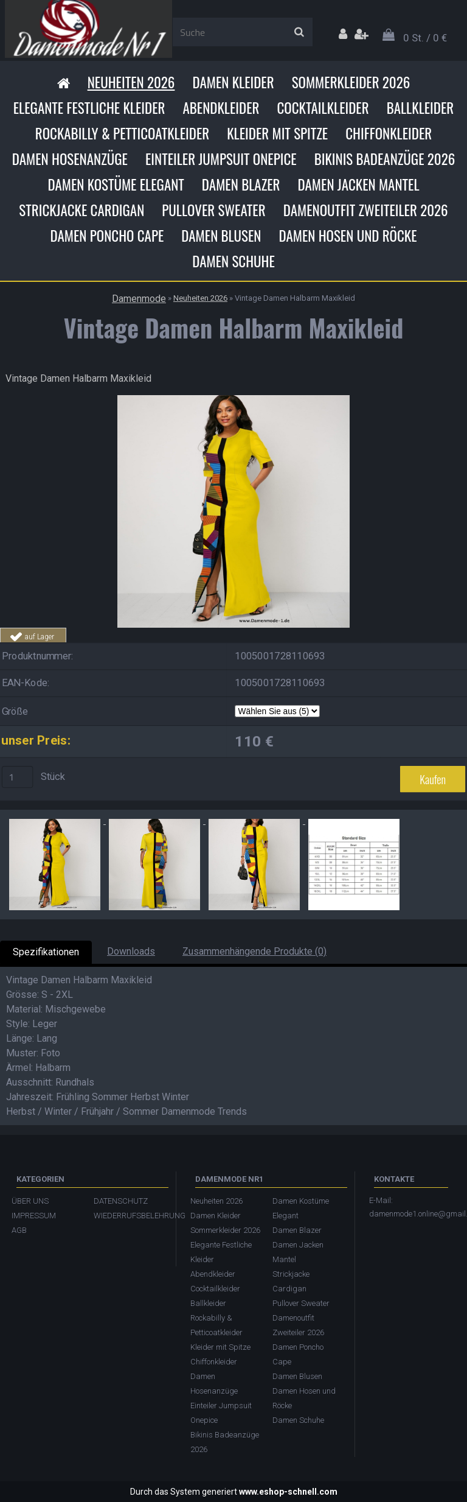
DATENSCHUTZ (121, 1200)
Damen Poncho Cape (107, 235)
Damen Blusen (221, 235)
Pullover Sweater (213, 210)
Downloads (131, 951)
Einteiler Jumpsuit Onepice (221, 159)
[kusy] (17, 777)
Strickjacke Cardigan (81, 210)
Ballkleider (420, 107)
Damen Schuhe (233, 261)
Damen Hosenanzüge (70, 159)
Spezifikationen (46, 952)
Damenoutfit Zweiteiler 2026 (365, 210)
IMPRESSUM (34, 1215)
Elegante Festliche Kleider (89, 107)
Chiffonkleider (388, 133)
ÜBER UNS (30, 1200)
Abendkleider (220, 107)
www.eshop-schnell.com (288, 1492)
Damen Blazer (241, 184)
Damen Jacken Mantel (359, 184)
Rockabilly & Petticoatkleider (122, 133)
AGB (19, 1230)
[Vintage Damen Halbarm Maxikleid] (233, 399)
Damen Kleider (233, 82)
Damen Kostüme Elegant (115, 184)
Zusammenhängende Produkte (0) (254, 951)
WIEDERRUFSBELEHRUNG (129, 1215)
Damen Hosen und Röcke (347, 235)
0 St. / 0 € (425, 38)
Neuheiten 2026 (131, 82)
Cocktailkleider (322, 107)
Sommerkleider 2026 (351, 82)
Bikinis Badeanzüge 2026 (384, 159)
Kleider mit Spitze (277, 133)
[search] (299, 32)
